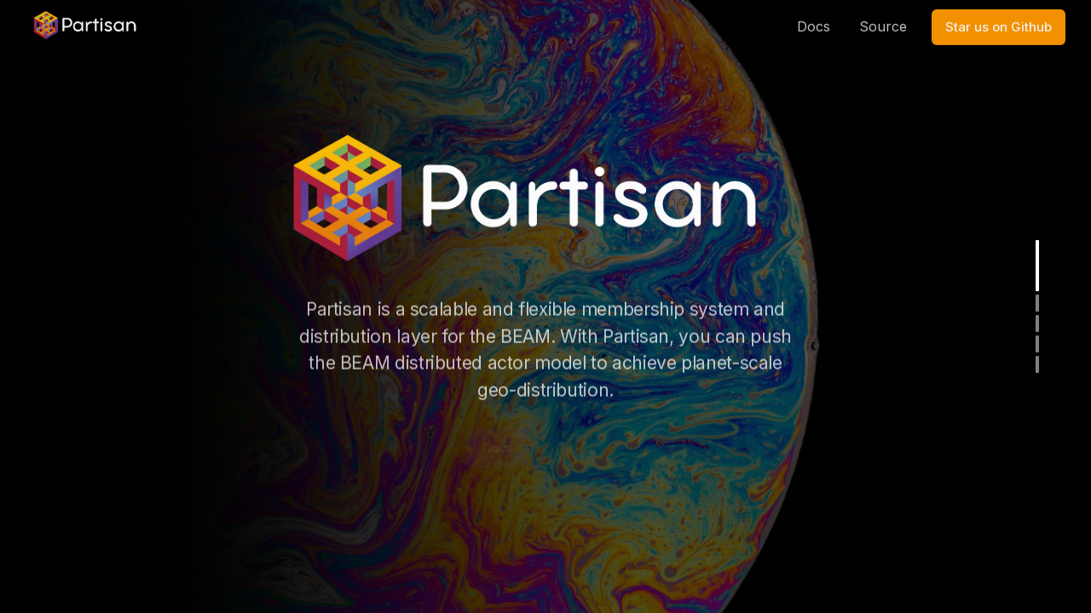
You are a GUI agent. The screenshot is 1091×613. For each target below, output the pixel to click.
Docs (813, 15)
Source (883, 15)
